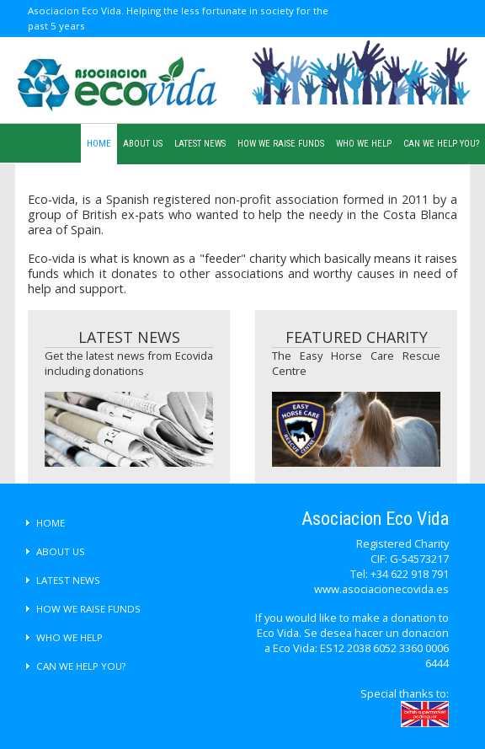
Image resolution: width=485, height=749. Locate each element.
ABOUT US (143, 143)
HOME (99, 143)
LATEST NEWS (200, 143)
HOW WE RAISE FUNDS (280, 143)
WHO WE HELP (364, 143)
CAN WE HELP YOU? (441, 143)
